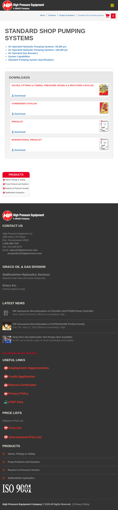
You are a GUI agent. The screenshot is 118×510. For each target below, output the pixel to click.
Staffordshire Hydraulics (15, 193)
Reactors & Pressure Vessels (17, 188)
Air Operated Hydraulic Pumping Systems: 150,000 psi (38, 50)
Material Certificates (20, 385)
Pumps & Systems (67, 15)
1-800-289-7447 (10, 243)
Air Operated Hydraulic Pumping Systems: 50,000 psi (37, 46)
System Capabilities (19, 56)
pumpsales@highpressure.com (25, 253)
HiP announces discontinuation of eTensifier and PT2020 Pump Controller (53, 311)
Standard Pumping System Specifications (31, 59)
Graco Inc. (9, 285)
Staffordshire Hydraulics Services (26, 274)
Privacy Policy (16, 394)
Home (42, 15)
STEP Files (14, 402)
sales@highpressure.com (24, 250)
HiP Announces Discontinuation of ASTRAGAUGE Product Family (49, 324)
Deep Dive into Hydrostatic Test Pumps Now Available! (42, 337)
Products (52, 15)
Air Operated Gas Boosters (23, 53)
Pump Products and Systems (17, 184)
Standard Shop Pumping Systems (91, 15)
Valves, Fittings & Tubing (15, 180)
